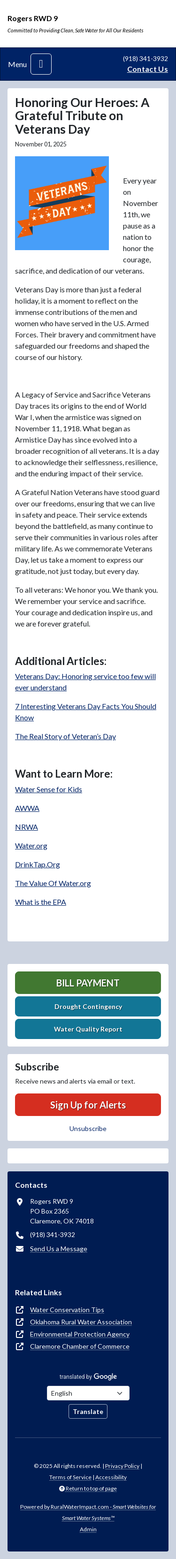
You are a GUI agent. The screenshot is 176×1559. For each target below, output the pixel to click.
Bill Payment (88, 982)
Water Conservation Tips (67, 1310)
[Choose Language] (88, 1393)
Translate (88, 1411)
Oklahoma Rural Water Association (81, 1322)
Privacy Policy (122, 1465)
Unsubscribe (88, 1128)
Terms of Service (70, 1477)
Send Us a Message (58, 1249)
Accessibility (111, 1477)
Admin (88, 1529)
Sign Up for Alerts (88, 1104)
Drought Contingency (88, 1006)
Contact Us (147, 68)
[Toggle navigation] (41, 64)
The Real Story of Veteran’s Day (65, 736)
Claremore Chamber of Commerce (80, 1346)
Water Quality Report (88, 1029)
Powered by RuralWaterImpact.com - (88, 1512)
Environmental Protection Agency (80, 1334)
